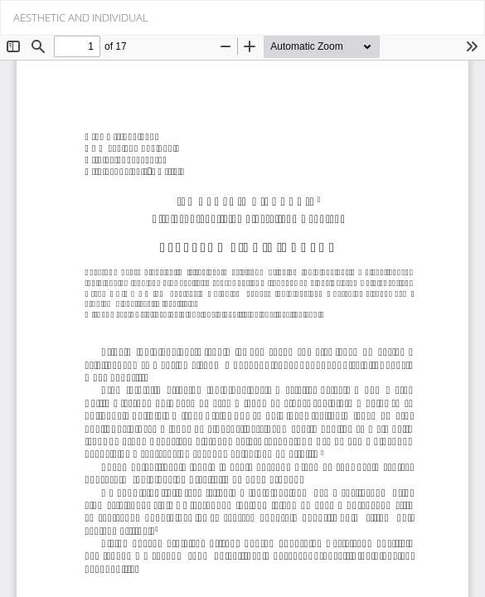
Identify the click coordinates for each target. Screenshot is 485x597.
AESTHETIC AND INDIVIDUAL (80, 17)
